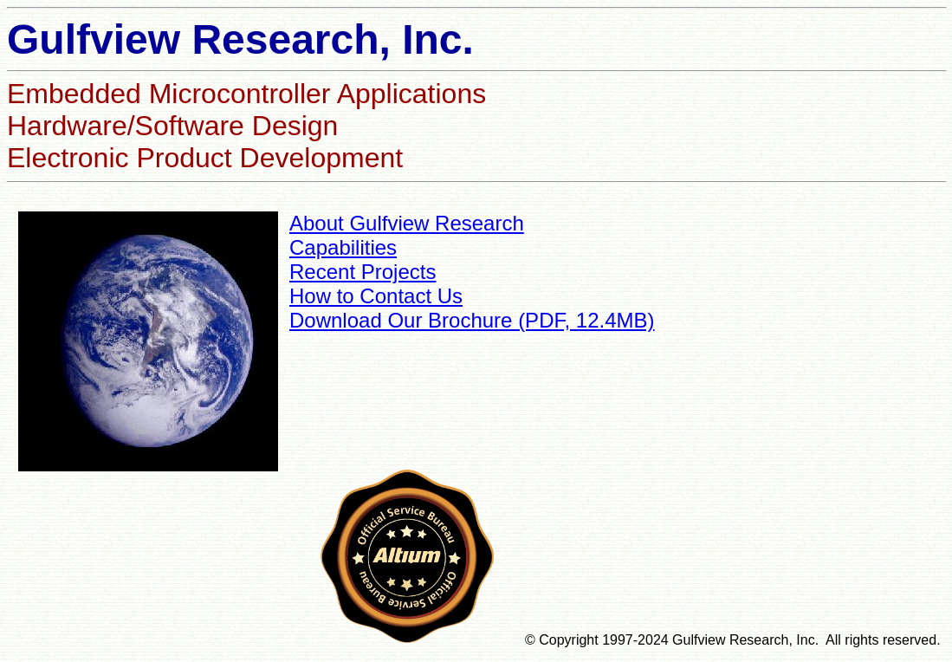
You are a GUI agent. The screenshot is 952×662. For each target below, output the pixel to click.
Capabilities (343, 247)
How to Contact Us (376, 296)
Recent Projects (362, 271)
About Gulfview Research (406, 223)
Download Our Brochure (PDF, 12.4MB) (472, 320)
